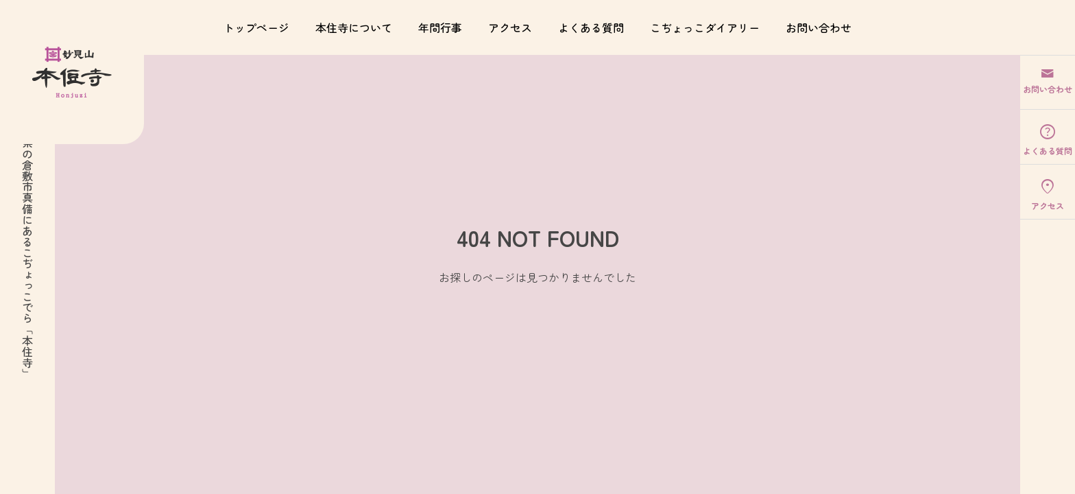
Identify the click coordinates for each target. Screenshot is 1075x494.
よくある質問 (591, 27)
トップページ (256, 27)
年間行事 (440, 27)
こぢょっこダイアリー (705, 27)
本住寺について (353, 27)
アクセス (510, 27)
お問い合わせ (818, 27)
